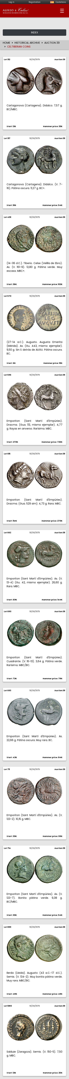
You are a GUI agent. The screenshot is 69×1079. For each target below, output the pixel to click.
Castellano (57, 2)
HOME (6, 43)
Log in (11, 2)
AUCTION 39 (52, 43)
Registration (34, 2)
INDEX (34, 32)
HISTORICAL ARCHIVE (27, 43)
